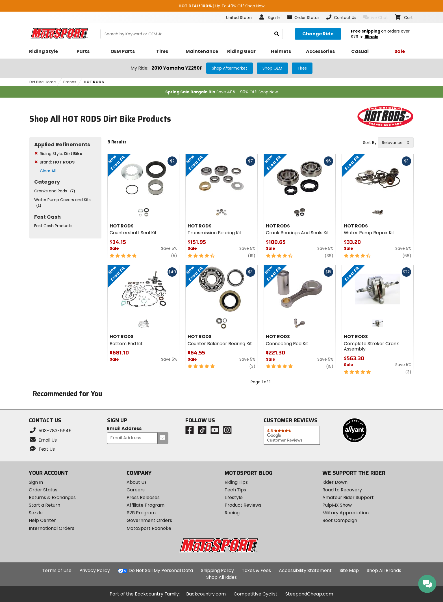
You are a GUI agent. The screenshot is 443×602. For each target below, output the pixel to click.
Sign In (36, 482)
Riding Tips (236, 482)
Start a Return (44, 505)
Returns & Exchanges (52, 497)
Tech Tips (235, 490)
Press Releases (143, 497)
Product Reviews (243, 505)
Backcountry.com (206, 594)
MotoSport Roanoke (149, 528)
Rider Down (335, 482)
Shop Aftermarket (229, 68)
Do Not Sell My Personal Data (161, 570)
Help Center (42, 520)
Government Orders (149, 520)
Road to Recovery (342, 490)
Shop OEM (272, 68)
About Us (137, 482)
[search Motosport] (191, 34)
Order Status (43, 490)
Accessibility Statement (305, 570)
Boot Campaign (339, 520)
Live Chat (375, 17)
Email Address (124, 429)
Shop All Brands (384, 570)
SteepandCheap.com (309, 594)
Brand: (57, 162)
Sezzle (36, 512)
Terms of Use (56, 570)
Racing (232, 512)
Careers (136, 490)
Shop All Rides (221, 577)
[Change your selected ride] (318, 34)
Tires (302, 68)
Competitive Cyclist (255, 594)
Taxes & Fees (256, 570)
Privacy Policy (94, 570)
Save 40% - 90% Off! (221, 92)
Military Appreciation (345, 512)
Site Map (349, 570)
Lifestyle (234, 497)
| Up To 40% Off (221, 6)
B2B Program (141, 512)
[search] (277, 34)
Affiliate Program (145, 505)
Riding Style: (61, 153)
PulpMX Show (337, 505)
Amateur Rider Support (348, 497)
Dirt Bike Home (42, 82)
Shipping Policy (217, 570)
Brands (69, 82)
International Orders (51, 528)
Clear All (48, 171)
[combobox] (396, 142)
